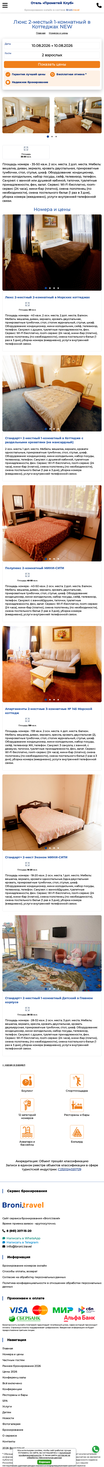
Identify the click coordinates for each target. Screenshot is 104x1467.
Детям (6, 1412)
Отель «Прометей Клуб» (52, 3)
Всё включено (12, 1383)
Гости (8, 53)
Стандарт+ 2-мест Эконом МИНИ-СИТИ (36, 857)
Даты (8, 43)
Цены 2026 (9, 1371)
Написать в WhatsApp (21, 1238)
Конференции (12, 1389)
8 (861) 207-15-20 (17, 1231)
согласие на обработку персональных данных (48, 1456)
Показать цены (52, 64)
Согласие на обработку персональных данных (33, 1277)
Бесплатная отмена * (71, 74)
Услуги (7, 1406)
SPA (4, 1400)
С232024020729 (69, 1169)
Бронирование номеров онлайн (24, 1265)
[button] (48, 136)
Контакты (8, 1441)
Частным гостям (13, 1360)
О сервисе (9, 1435)
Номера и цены (58, 33)
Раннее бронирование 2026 (21, 1366)
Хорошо (44, 1462)
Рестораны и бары (15, 1395)
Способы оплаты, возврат (19, 1271)
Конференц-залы (14, 1377)
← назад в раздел (13, 1064)
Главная (40, 33)
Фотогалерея (11, 1424)
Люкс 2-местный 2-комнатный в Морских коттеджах (47, 297)
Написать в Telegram (20, 1242)
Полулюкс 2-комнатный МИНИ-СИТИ (34, 568)
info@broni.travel (17, 1246)
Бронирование (12, 1429)
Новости (8, 1418)
